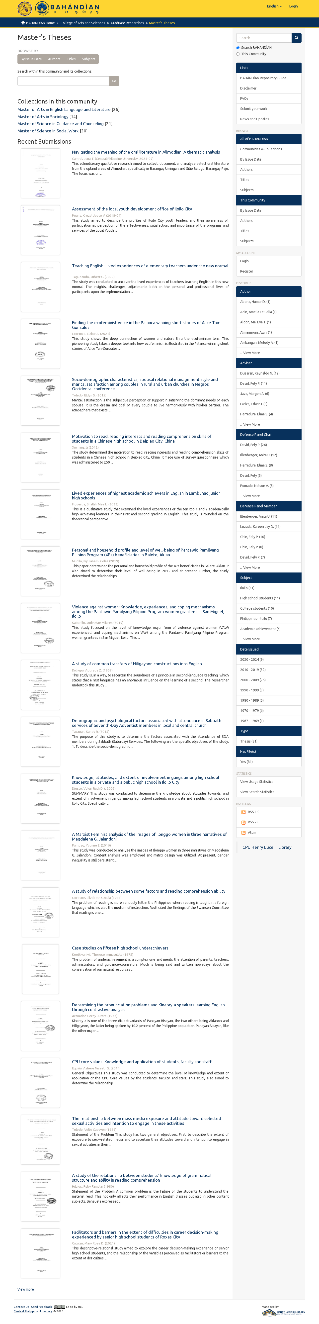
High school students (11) (260, 598)
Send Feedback (41, 1306)
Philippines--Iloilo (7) (256, 619)
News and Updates (254, 119)
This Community (251, 54)
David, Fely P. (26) (253, 445)
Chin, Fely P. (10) (252, 537)
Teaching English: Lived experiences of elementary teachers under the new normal (150, 265)
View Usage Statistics (256, 782)
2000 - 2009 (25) (253, 680)
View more (25, 1289)
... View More (250, 353)
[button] (274, 6)
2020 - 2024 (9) (252, 660)
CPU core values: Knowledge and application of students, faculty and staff (142, 1061)
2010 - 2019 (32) (253, 670)
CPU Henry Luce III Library (267, 847)
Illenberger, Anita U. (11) (258, 516)
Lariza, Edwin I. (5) (253, 404)
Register (246, 271)
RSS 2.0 (249, 822)
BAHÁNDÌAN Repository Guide (263, 78)
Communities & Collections (261, 149)
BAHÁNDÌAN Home (40, 23)
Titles (71, 59)
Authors (54, 59)
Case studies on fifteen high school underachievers (120, 948)
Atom (248, 833)
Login (244, 261)
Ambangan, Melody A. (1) (259, 343)
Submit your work (253, 109)
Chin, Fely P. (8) (251, 547)
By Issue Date (31, 59)
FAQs (244, 98)
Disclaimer (248, 88)
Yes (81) (246, 762)
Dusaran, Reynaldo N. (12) (260, 373)
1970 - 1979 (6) (252, 711)
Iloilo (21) (247, 588)
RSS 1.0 (249, 812)
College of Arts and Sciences (82, 23)
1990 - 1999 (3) (252, 690)
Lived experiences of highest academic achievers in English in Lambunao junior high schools (146, 495)
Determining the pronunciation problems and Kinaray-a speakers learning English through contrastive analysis (148, 1007)
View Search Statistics (257, 792)
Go (114, 81)
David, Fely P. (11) (253, 383)
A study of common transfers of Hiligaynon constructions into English (137, 663)
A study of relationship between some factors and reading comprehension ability (148, 891)
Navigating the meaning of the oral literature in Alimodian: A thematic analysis (146, 152)
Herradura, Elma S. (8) (256, 465)
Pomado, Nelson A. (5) (257, 486)
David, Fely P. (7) (252, 557)
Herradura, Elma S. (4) (256, 414)
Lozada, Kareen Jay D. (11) (260, 527)
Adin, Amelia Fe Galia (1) (258, 312)
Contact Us (21, 1306)
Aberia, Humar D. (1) (255, 302)
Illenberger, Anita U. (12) (258, 455)
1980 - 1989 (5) (252, 700)
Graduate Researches (126, 23)
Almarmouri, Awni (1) (256, 332)
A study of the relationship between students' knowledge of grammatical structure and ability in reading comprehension (141, 1177)
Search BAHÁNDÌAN (254, 48)
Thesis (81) (248, 741)
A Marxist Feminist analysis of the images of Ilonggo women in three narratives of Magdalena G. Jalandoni (149, 836)
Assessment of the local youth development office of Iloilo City (132, 208)
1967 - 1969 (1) (252, 721)
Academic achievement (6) (260, 629)
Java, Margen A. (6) (254, 394)
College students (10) (257, 608)
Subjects (88, 59)
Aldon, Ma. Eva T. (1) (255, 322)
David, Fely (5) (251, 475)
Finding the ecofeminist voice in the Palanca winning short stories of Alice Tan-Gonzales (146, 325)
